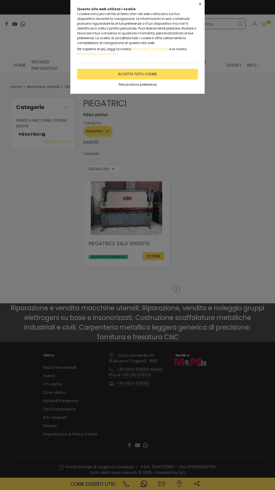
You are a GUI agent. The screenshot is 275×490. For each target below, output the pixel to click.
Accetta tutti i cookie (137, 74)
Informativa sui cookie (150, 49)
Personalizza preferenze (138, 84)
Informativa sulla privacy (97, 54)
